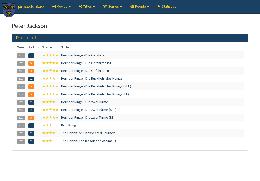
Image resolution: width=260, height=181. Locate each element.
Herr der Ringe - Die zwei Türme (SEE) (88, 109)
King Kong (68, 125)
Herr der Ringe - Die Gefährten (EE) (87, 70)
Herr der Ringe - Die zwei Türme (84, 102)
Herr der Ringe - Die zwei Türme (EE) (87, 117)
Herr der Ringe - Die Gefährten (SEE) (88, 63)
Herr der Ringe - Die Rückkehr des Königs (92, 78)
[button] (61, 6)
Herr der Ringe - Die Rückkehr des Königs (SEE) (96, 86)
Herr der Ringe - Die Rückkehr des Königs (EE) (95, 94)
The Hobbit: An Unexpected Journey (88, 133)
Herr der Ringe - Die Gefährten (83, 55)
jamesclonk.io (31, 6)
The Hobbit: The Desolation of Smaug (88, 141)
